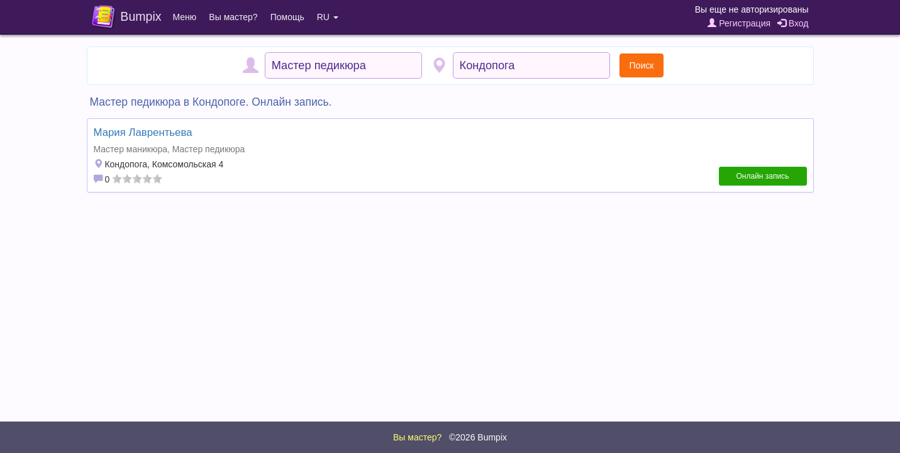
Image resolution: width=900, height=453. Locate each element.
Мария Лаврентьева (143, 132)
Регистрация (739, 23)
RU (327, 17)
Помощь (287, 17)
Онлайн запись (762, 176)
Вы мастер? (233, 17)
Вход (793, 23)
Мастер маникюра (130, 149)
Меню (185, 17)
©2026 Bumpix (478, 437)
